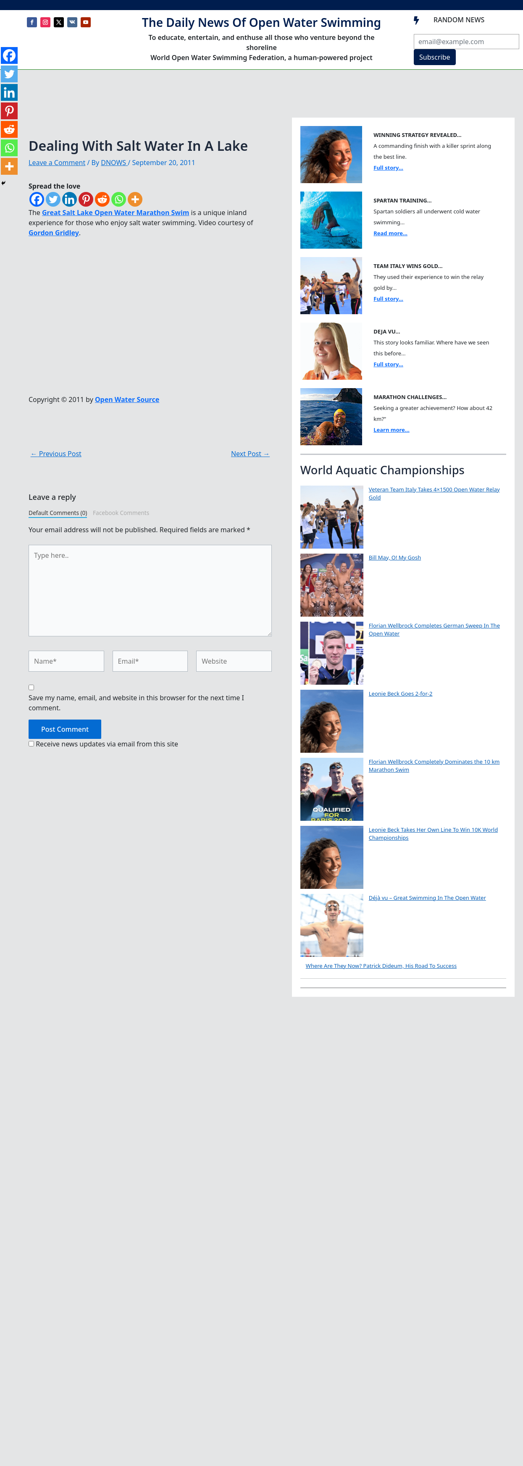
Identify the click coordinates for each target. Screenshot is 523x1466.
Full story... (388, 167)
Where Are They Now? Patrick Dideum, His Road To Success (381, 965)
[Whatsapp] (118, 199)
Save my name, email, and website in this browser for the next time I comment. (136, 702)
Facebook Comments (121, 513)
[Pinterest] (86, 199)
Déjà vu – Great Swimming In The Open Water (427, 897)
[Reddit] (102, 199)
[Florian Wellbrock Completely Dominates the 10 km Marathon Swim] (331, 789)
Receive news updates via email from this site (103, 744)
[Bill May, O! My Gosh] (331, 585)
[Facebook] (36, 199)
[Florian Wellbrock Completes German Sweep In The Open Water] (331, 653)
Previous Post (56, 453)
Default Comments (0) (58, 513)
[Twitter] (53, 199)
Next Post (250, 453)
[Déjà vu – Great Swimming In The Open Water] (331, 925)
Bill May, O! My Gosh (395, 557)
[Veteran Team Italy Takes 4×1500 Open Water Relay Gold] (331, 517)
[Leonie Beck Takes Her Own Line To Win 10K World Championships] (331, 857)
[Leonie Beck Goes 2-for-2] (331, 721)
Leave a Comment (57, 162)
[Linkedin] (69, 199)
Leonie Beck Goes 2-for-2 (401, 693)
